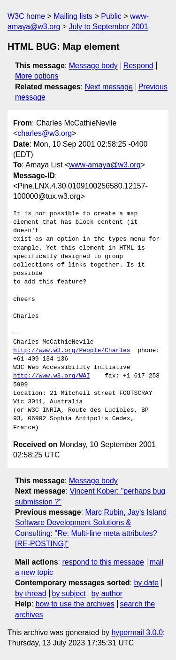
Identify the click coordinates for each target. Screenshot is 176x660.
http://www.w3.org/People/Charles (71, 350)
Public (111, 16)
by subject (69, 593)
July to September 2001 (108, 27)
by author (106, 593)
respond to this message (103, 562)
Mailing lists (73, 16)
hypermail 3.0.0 (136, 632)
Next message (109, 87)
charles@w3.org (44, 133)
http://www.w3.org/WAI (51, 376)
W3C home (26, 16)
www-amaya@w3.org (104, 165)
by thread (30, 593)
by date (146, 583)
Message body (93, 66)
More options (37, 76)
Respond (138, 66)
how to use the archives (75, 604)
